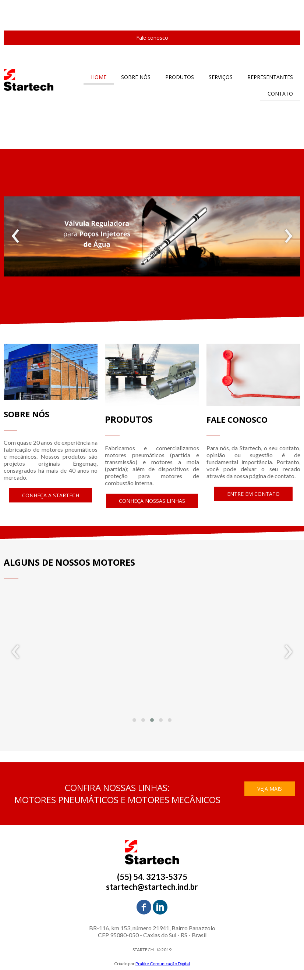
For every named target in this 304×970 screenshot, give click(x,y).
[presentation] (16, 236)
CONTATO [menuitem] (280, 93)
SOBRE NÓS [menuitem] (136, 77)
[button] (152, 38)
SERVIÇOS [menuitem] (221, 77)
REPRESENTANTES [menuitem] (270, 77)
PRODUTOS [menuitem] (179, 77)
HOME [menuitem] (98, 77)
